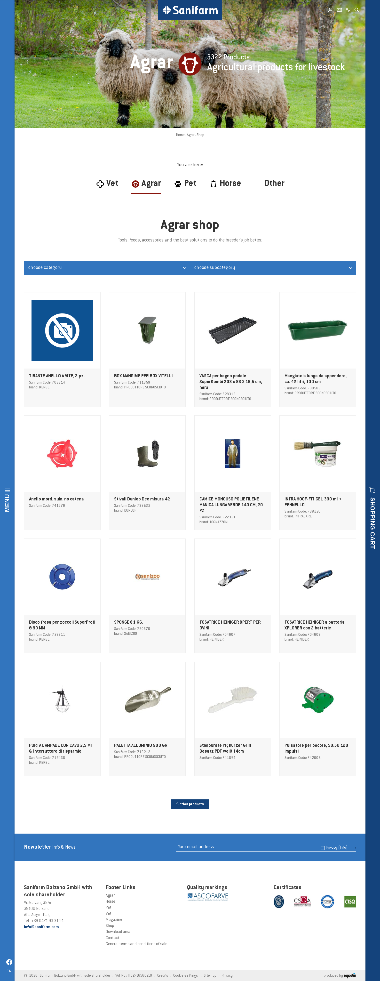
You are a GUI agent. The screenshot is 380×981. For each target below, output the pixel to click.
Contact (112, 938)
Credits (162, 976)
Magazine (114, 920)
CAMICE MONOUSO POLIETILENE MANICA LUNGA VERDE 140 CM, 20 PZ (231, 505)
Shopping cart (372, 523)
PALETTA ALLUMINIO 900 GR (140, 746)
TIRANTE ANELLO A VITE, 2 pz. (57, 376)
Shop (110, 926)
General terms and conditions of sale (136, 944)
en (9, 971)
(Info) (343, 848)
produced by (340, 976)
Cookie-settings (185, 976)
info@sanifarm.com (41, 927)
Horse (110, 902)
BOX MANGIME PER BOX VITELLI (143, 376)
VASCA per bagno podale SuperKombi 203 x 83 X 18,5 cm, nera (230, 382)
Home (180, 135)
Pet (108, 908)
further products (190, 804)
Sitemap (210, 976)
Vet (108, 914)
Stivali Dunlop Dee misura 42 (142, 499)
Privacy (337, 848)
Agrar (190, 135)
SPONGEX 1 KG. (128, 622)
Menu (7, 503)
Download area (118, 932)
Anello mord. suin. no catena (56, 499)
